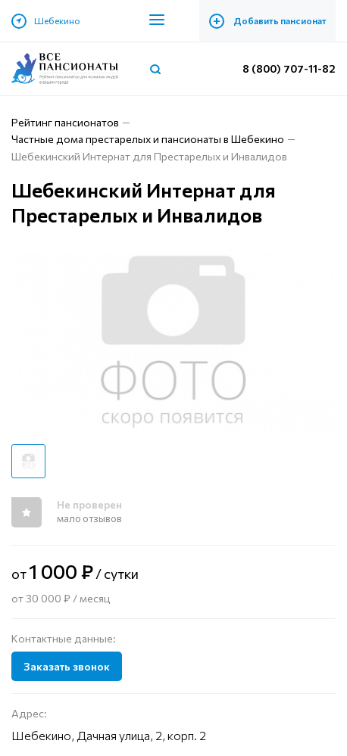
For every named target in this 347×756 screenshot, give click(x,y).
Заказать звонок (66, 666)
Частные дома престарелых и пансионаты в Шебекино (147, 138)
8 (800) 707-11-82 (289, 68)
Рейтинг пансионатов (65, 122)
